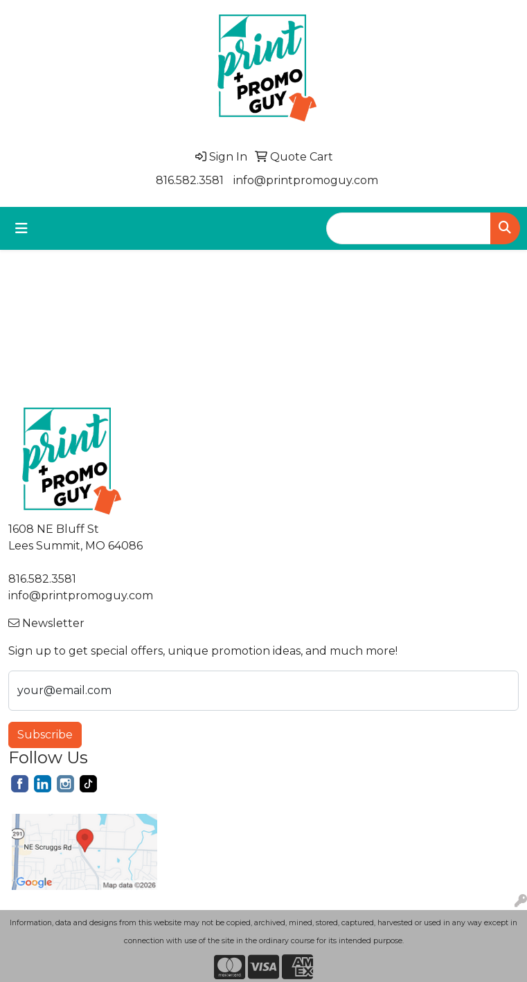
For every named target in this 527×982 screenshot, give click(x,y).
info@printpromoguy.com (305, 180)
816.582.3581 (190, 180)
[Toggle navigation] (21, 228)
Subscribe (45, 734)
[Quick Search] (408, 228)
